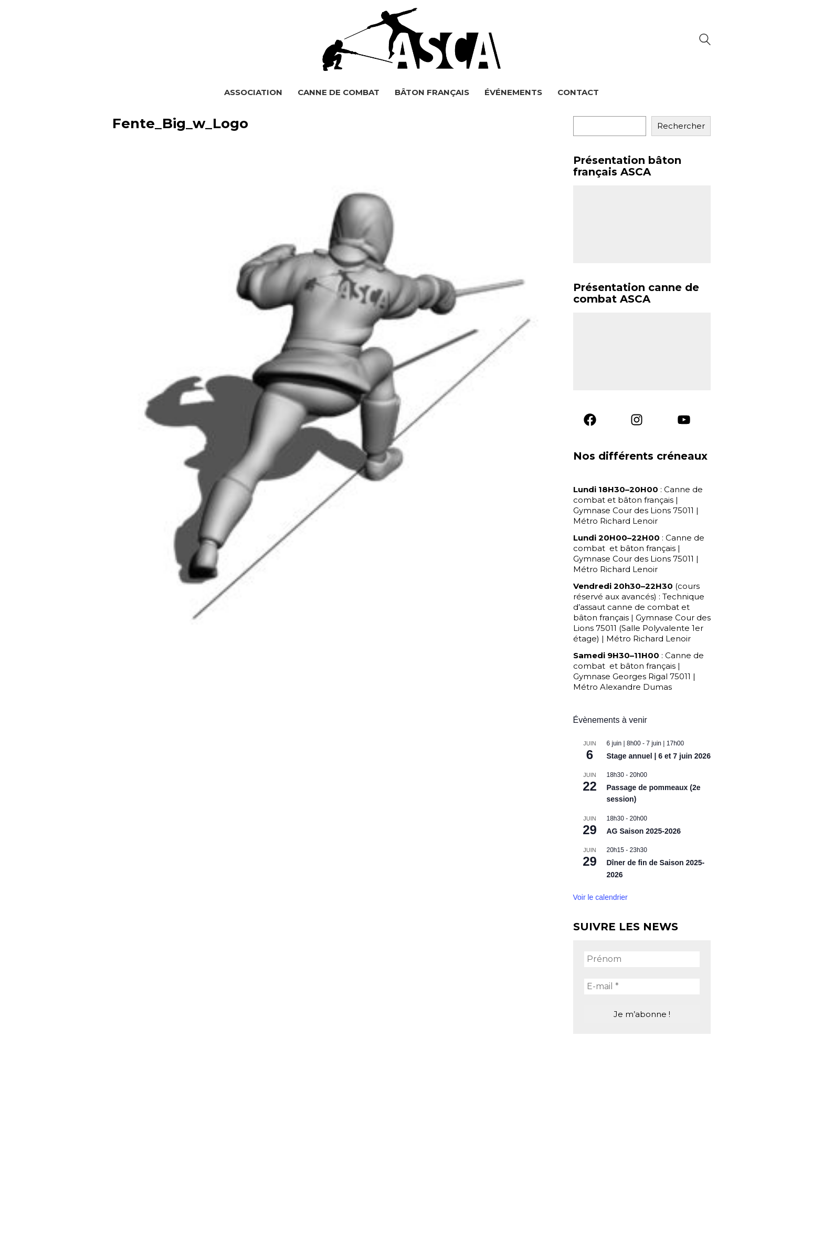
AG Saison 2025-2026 (644, 831)
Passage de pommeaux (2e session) (654, 793)
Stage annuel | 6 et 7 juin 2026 (659, 756)
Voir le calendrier (600, 897)
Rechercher (681, 126)
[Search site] (705, 41)
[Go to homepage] (411, 39)
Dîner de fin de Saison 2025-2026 (656, 868)
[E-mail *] (642, 986)
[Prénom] (642, 959)
